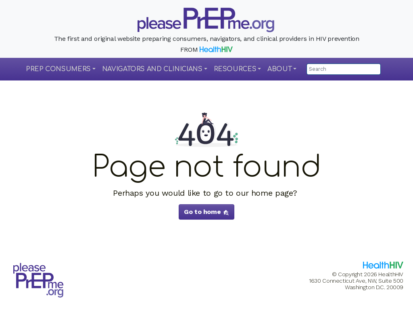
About (279, 69)
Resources (235, 69)
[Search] (344, 69)
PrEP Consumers (58, 69)
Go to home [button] (206, 212)
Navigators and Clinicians (152, 69)
